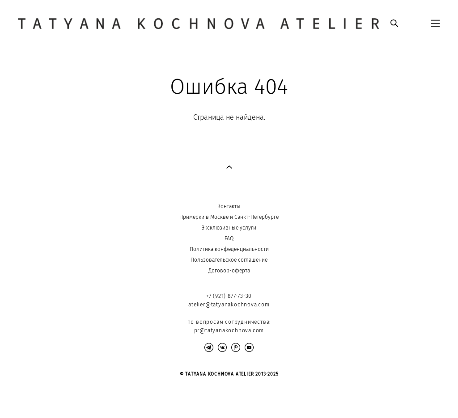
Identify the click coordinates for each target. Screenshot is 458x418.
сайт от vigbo (35, 397)
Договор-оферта (229, 271)
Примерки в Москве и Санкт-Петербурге (229, 217)
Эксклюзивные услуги (229, 228)
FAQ (229, 238)
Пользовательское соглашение (229, 260)
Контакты (229, 206)
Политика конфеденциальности (229, 249)
